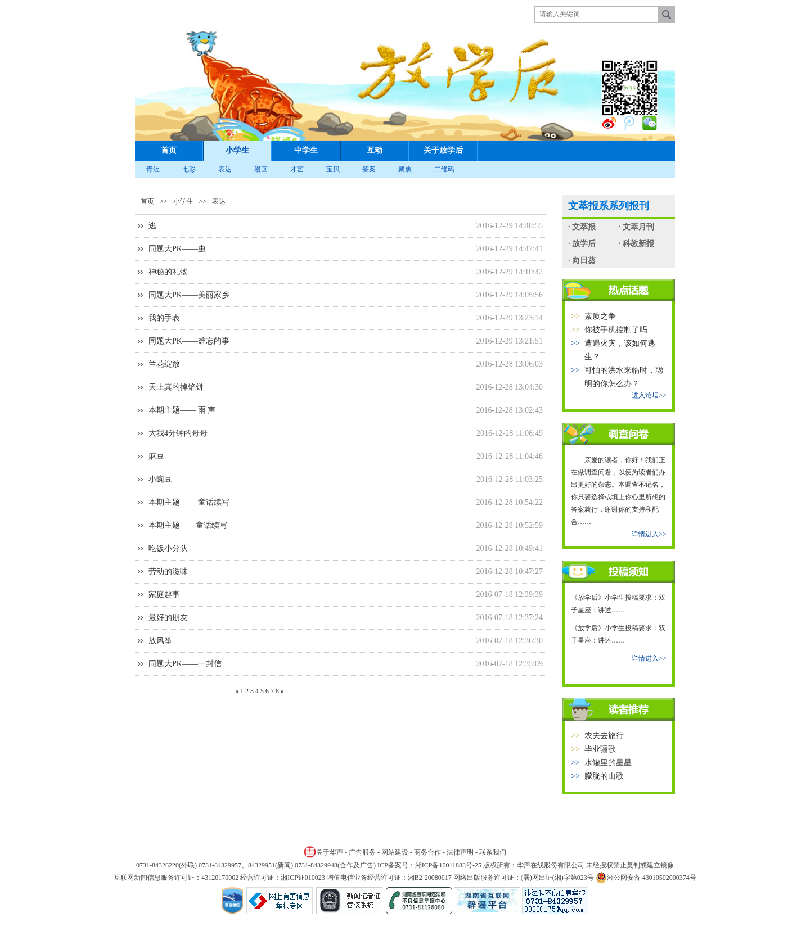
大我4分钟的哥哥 (178, 433)
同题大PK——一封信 (185, 663)
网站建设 (394, 852)
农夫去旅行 (604, 735)
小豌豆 (160, 479)
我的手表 (164, 318)
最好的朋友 (168, 617)
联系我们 (492, 852)
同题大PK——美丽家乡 (189, 295)
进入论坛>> (649, 395)
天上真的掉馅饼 (176, 387)
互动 (374, 150)
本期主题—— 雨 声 (181, 410)
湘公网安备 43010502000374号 (646, 877)
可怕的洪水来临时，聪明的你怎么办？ (623, 377)
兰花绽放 (164, 364)
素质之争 (600, 316)
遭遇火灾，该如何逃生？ (619, 350)
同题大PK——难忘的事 (189, 341)
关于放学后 (443, 150)
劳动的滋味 (168, 571)
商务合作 (427, 852)
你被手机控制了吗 (615, 330)
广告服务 (362, 852)
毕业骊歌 (600, 749)
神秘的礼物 (168, 272)
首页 (169, 150)
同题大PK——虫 (177, 249)
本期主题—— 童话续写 (189, 502)
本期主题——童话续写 (187, 525)
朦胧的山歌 (604, 776)
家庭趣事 (164, 594)
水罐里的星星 (608, 762)
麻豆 (156, 456)
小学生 (237, 150)
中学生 (306, 150)
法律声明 (460, 852)
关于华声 (323, 852)
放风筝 (160, 640)
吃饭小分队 (168, 548)
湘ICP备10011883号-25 (448, 865)
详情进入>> (649, 534)
